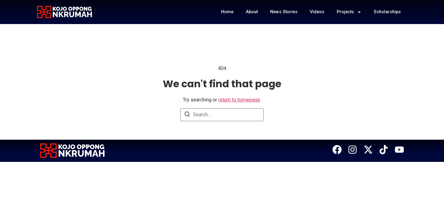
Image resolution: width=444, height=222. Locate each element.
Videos (317, 11)
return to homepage (239, 100)
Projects (349, 12)
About (252, 11)
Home (227, 11)
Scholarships (387, 11)
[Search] (187, 115)
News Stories (284, 11)
